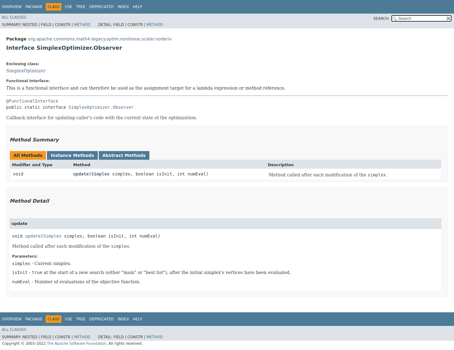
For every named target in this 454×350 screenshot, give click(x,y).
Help (137, 7)
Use (68, 7)
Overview (12, 7)
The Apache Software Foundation (76, 343)
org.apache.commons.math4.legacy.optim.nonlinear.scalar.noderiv (100, 38)
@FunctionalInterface (32, 101)
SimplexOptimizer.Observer (101, 107)
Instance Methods (72, 155)
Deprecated (101, 7)
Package (33, 7)
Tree (80, 7)
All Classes (14, 17)
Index (123, 7)
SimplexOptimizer (26, 70)
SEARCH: (381, 18)
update (81, 173)
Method (82, 25)
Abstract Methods (124, 155)
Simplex (100, 173)
